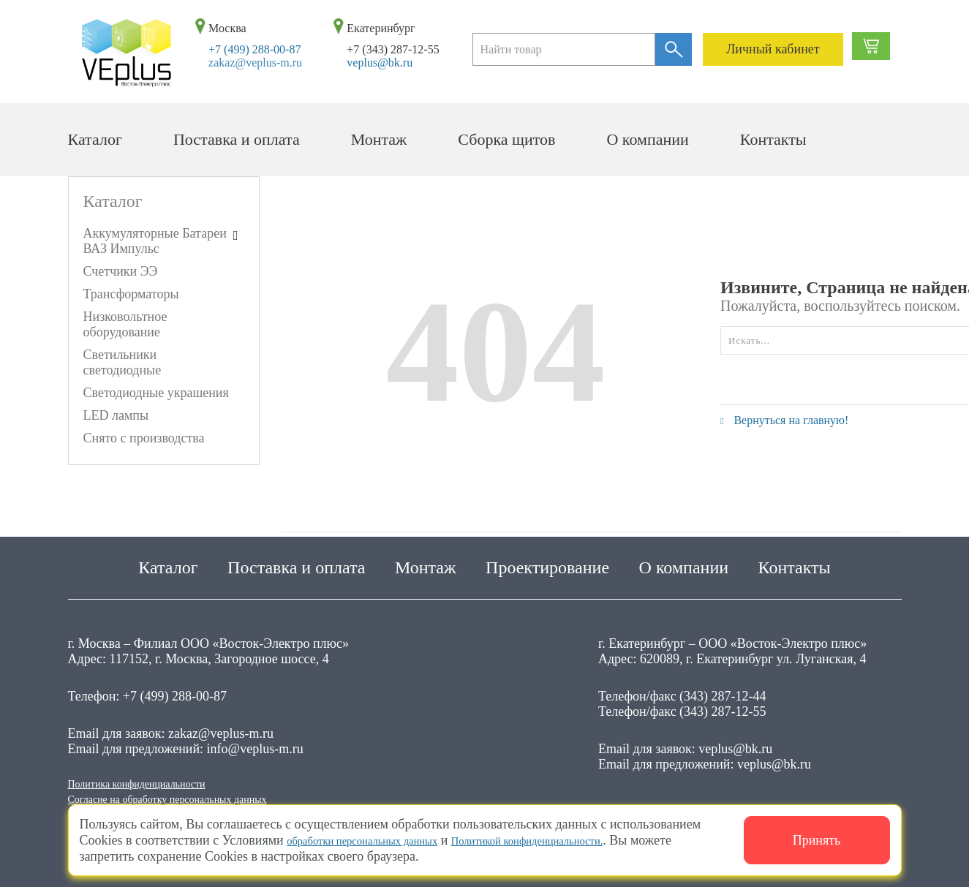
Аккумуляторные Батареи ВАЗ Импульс (155, 241)
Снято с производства (144, 438)
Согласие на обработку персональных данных (196, 797)
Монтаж (379, 139)
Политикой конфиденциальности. (581, 840)
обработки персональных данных (380, 840)
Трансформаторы (131, 294)
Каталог (95, 139)
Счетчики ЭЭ (120, 271)
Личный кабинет (773, 49)
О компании (647, 139)
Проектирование (547, 560)
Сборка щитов (506, 139)
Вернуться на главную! (784, 420)
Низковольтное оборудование (125, 324)
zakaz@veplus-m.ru (255, 62)
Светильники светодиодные (122, 362)
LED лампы (116, 415)
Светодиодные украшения (156, 392)
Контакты (773, 139)
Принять (817, 840)
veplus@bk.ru (379, 62)
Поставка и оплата (236, 139)
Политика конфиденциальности (157, 778)
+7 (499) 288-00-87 (254, 49)
